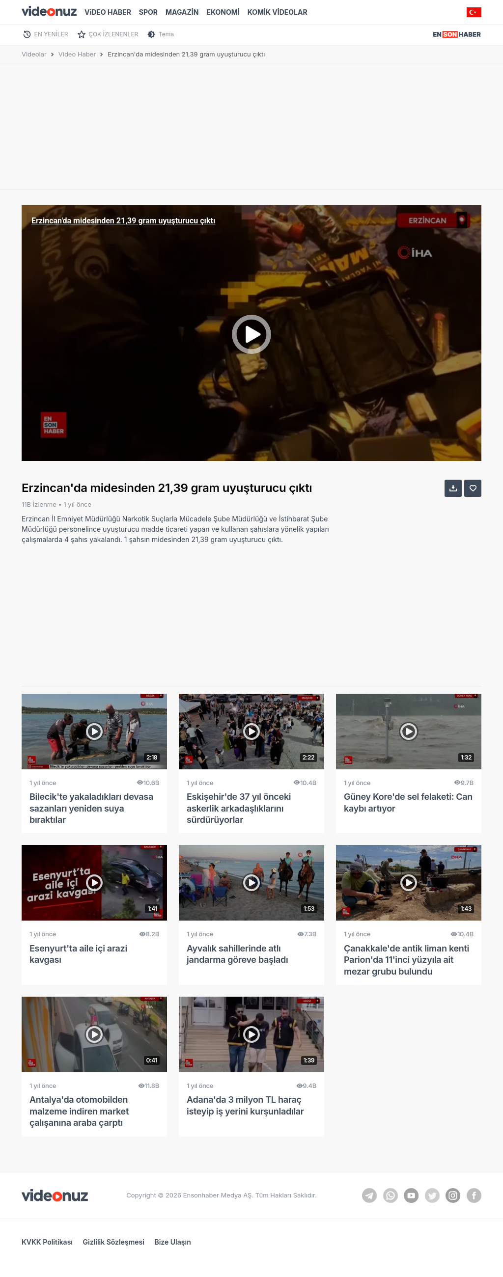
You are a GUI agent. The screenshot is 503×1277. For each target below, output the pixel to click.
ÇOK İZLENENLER (113, 34)
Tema (166, 34)
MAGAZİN (182, 12)
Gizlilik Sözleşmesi (113, 1242)
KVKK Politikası (47, 1242)
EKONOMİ (222, 12)
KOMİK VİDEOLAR (277, 12)
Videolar (34, 54)
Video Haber (77, 54)
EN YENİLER (51, 34)
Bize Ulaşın (172, 1242)
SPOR (148, 12)
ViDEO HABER (107, 12)
